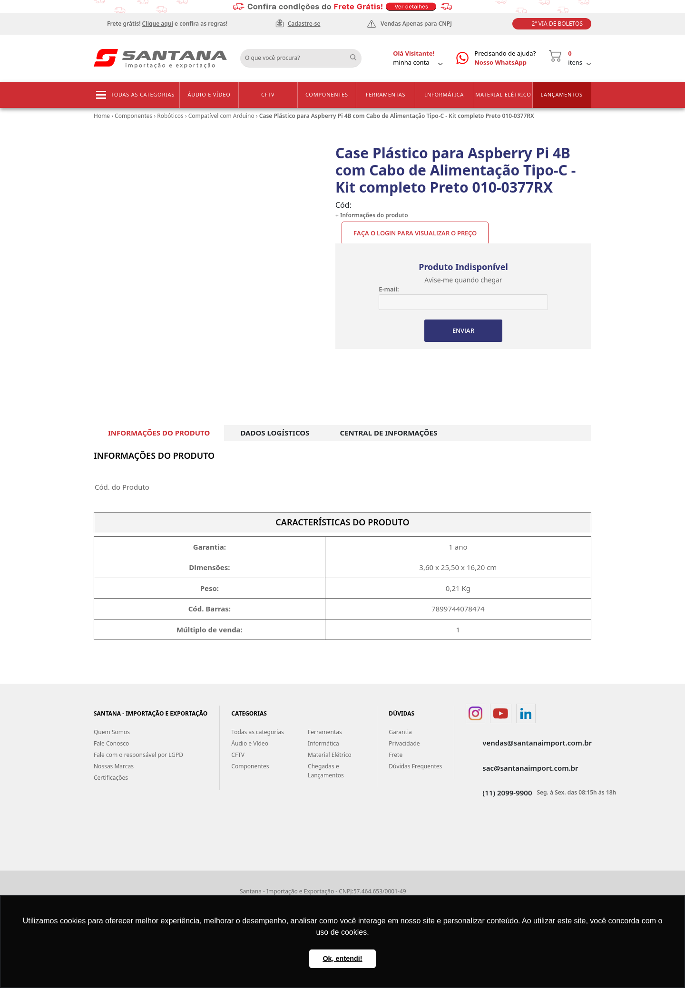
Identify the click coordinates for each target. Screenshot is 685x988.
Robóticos (170, 116)
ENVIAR (463, 330)
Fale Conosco (111, 743)
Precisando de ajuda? (505, 58)
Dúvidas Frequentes (415, 766)
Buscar (357, 54)
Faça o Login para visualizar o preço (415, 233)
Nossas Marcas (114, 766)
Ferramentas (386, 94)
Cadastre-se (304, 23)
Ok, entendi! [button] (342, 958)
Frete (395, 755)
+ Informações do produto (371, 215)
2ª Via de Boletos (557, 23)
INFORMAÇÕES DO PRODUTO (159, 432)
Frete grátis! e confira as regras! (167, 23)
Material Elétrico (503, 94)
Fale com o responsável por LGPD (138, 755)
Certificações (111, 778)
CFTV (267, 94)
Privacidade (404, 743)
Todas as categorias (143, 94)
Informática (444, 94)
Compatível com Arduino (221, 116)
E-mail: (389, 289)
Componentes (326, 94)
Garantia (400, 732)
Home (102, 116)
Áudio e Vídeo (208, 94)
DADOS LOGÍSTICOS (274, 432)
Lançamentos (561, 94)
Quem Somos (112, 732)
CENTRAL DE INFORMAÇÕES (389, 432)
